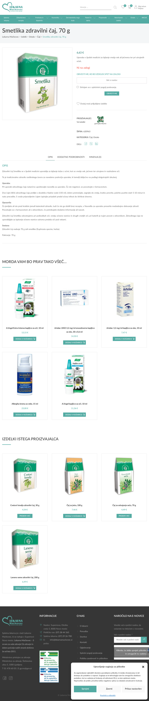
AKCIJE (144, 17)
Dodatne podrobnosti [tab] (71, 157)
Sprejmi (85, 689)
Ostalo (133, 17)
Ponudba (84, 631)
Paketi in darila (88, 19)
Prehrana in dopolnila (39, 19)
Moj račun (142, 6)
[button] (143, 666)
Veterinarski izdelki (118, 19)
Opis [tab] (50, 157)
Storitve (83, 637)
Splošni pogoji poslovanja (91, 653)
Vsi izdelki (81, 122)
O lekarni (84, 626)
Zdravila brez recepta (21, 19)
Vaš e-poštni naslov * (127, 638)
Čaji (90, 137)
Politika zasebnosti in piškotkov (94, 659)
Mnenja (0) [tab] (95, 157)
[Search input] (95, 7)
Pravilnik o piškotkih (108, 695)
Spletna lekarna (6, 19)
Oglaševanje (85, 648)
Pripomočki (103, 17)
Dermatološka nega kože (73, 19)
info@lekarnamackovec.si (61, 640)
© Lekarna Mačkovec (67, 695)
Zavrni (109, 689)
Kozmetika (55, 17)
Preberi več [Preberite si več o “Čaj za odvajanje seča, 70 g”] (124, 516)
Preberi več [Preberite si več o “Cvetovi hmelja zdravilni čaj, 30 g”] (24, 516)
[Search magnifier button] (115, 7)
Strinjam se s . (97, 87)
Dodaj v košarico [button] (24, 339)
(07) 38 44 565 (62, 632)
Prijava (140, 8)
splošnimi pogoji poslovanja (104, 87)
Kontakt (83, 642)
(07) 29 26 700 (65, 636)
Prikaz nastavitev (133, 689)
